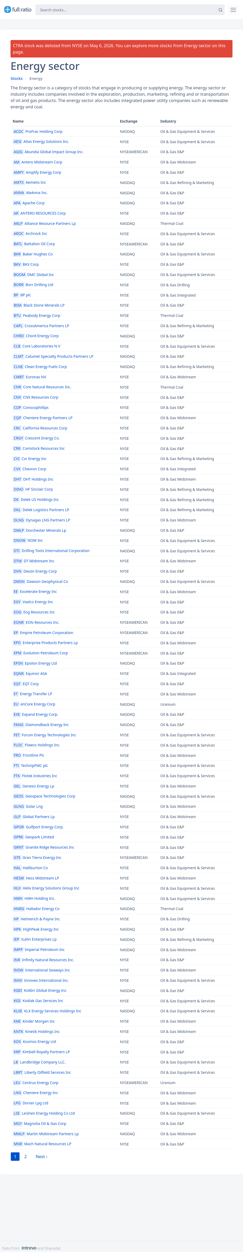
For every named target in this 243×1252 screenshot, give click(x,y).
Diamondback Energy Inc (41, 724)
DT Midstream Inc (33, 560)
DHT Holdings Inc (33, 479)
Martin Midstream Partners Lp (46, 1133)
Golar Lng (28, 806)
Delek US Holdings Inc (36, 499)
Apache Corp (29, 202)
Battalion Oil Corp (34, 243)
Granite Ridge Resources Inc (43, 847)
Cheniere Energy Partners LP (42, 417)
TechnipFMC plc (30, 765)
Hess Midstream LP (36, 878)
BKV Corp (26, 264)
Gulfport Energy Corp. (38, 826)
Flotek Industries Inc (35, 775)
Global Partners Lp (34, 816)
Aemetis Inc (29, 182)
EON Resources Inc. (36, 622)
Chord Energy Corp (36, 335)
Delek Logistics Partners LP (41, 509)
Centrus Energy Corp (35, 1082)
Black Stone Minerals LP (39, 305)
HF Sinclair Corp (33, 489)
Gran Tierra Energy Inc (37, 857)
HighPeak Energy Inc (36, 929)
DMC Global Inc (33, 274)
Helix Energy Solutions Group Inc (46, 888)
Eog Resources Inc (34, 612)
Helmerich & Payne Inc (36, 918)
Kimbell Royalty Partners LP (41, 1051)
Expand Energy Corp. (35, 714)
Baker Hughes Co (33, 254)
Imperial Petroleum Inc (39, 949)
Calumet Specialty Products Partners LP (53, 356)
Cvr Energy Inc (30, 458)
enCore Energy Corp (34, 704)
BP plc (22, 294)
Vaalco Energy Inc (33, 601)
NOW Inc (28, 540)
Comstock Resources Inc (39, 448)
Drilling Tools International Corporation (51, 550)
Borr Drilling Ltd (33, 284)
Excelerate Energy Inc (35, 591)
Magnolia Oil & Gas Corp (39, 1123)
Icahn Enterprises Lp (35, 939)
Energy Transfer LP (32, 693)
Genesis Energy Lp (33, 786)
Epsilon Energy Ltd (35, 663)
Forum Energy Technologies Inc (44, 734)
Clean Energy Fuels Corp (40, 366)
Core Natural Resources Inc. (42, 386)
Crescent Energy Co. (36, 438)
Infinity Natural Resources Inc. (43, 959)
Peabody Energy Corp (36, 315)
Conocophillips (30, 407)
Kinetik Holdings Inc (36, 1031)
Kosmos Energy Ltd (34, 1041)
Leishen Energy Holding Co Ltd (44, 1113)
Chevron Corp (29, 468)
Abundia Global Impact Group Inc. (48, 151)
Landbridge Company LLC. (39, 1062)
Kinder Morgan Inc (34, 1021)
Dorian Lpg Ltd (30, 1102)
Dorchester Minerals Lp (39, 530)
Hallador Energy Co (36, 908)
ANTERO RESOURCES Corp (39, 213)
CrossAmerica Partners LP (41, 325)
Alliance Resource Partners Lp (44, 223)
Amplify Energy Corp (37, 172)
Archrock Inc (30, 233)
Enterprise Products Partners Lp (45, 642)
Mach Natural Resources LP (42, 1143)
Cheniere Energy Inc (35, 1092)
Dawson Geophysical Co (40, 581)
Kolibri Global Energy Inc (39, 990)
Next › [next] (41, 1156)
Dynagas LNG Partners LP (41, 520)
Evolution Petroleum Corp (40, 652)
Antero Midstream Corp (37, 162)
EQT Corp (26, 683)
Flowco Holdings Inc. (36, 744)
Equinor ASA (30, 673)
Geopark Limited (33, 836)
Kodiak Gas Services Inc (38, 1000)
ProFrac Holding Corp (37, 131)
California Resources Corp (40, 428)
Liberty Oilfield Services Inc (42, 1072)
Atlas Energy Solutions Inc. (41, 141)
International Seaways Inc (41, 970)
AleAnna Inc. (30, 192)
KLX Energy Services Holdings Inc (47, 1010)
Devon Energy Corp (35, 571)
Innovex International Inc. (41, 980)
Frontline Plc (28, 755)
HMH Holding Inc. (34, 898)
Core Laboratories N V (36, 346)
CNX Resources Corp (35, 397)
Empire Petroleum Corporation (43, 632)
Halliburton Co (30, 867)
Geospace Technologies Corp (44, 796)
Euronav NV (29, 376)
